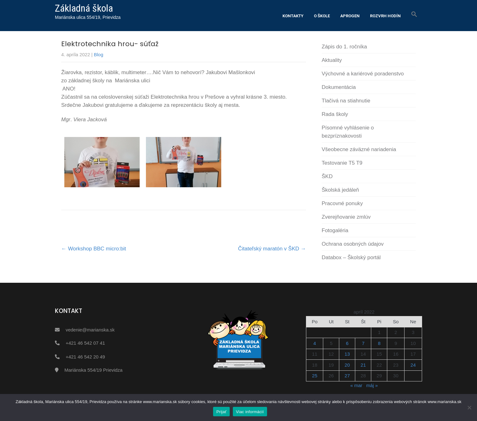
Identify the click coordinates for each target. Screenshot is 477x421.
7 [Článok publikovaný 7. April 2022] (363, 343)
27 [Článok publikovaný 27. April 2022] (347, 375)
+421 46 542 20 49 (85, 356)
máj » (372, 385)
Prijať (221, 411)
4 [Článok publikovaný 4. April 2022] (315, 343)
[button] (414, 14)
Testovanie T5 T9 (342, 163)
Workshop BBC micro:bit (93, 249)
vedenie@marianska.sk (90, 329)
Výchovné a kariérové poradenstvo (363, 74)
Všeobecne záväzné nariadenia (359, 149)
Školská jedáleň (340, 190)
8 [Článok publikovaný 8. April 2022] (379, 343)
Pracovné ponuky (342, 203)
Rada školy (335, 114)
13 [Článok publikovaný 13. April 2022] (347, 354)
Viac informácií (250, 411)
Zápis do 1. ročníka (344, 47)
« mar (356, 385)
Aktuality (332, 60)
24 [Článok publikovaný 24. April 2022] (413, 365)
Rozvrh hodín (385, 16)
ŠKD (327, 176)
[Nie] (469, 407)
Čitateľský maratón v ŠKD (272, 249)
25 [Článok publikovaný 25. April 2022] (314, 375)
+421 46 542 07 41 (85, 343)
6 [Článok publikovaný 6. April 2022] (347, 343)
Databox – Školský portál (351, 257)
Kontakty (292, 16)
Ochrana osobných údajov (353, 244)
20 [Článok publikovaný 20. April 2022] (347, 365)
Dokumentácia (339, 87)
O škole (322, 16)
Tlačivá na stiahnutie (346, 101)
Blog (98, 54)
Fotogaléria (335, 230)
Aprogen (350, 16)
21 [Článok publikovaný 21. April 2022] (363, 365)
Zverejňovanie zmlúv (346, 217)
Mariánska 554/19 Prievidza (93, 370)
